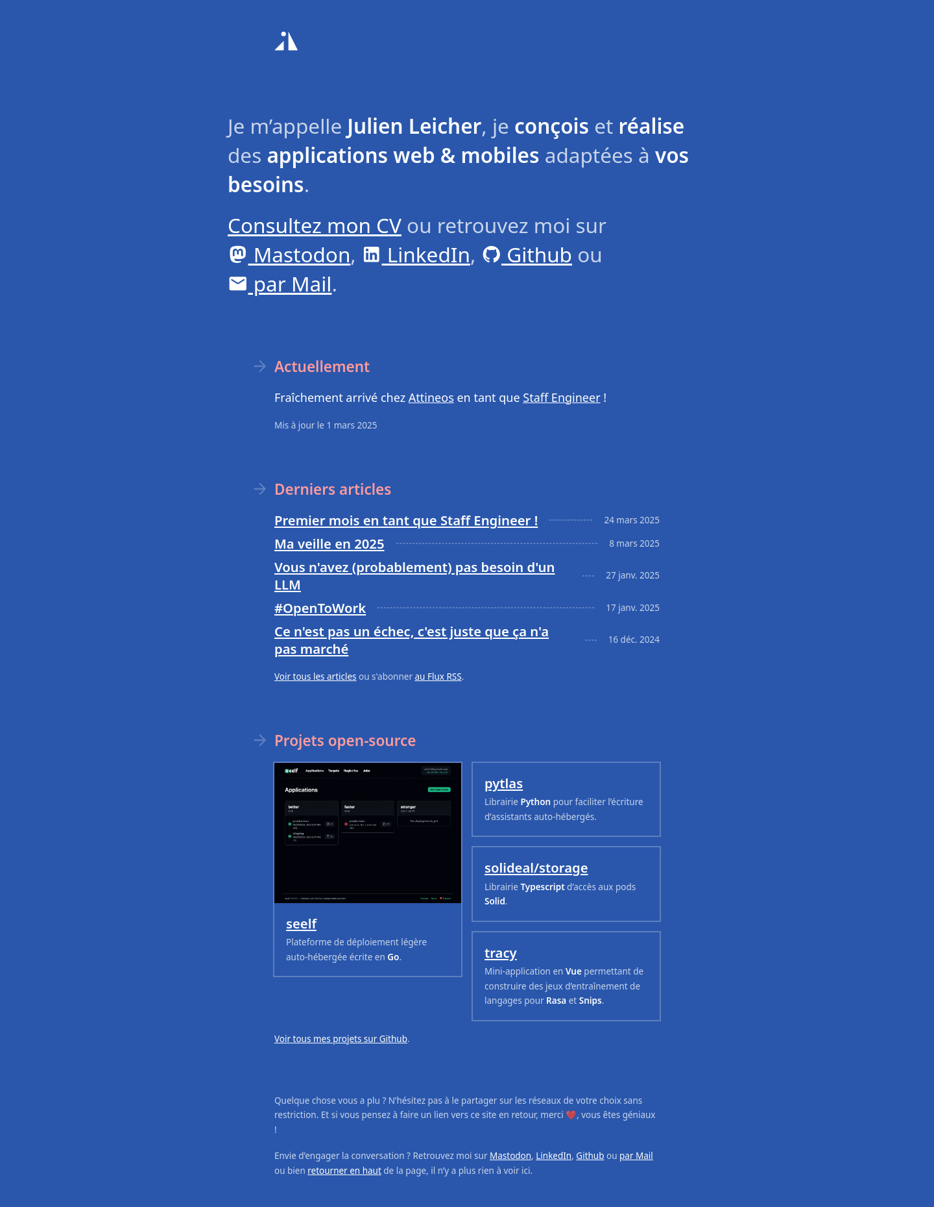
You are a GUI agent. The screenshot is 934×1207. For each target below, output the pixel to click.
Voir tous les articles (315, 676)
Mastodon (289, 254)
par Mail (279, 283)
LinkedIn (415, 254)
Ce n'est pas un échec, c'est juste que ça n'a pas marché (411, 640)
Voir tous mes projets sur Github (340, 1039)
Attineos (431, 397)
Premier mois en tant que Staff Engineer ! (406, 520)
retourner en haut (344, 1170)
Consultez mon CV (314, 225)
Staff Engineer (561, 397)
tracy (501, 952)
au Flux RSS (438, 676)
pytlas (504, 783)
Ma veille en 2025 (329, 543)
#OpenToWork (320, 608)
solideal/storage (536, 867)
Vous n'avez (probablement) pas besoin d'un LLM (414, 575)
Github (526, 254)
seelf (301, 923)
